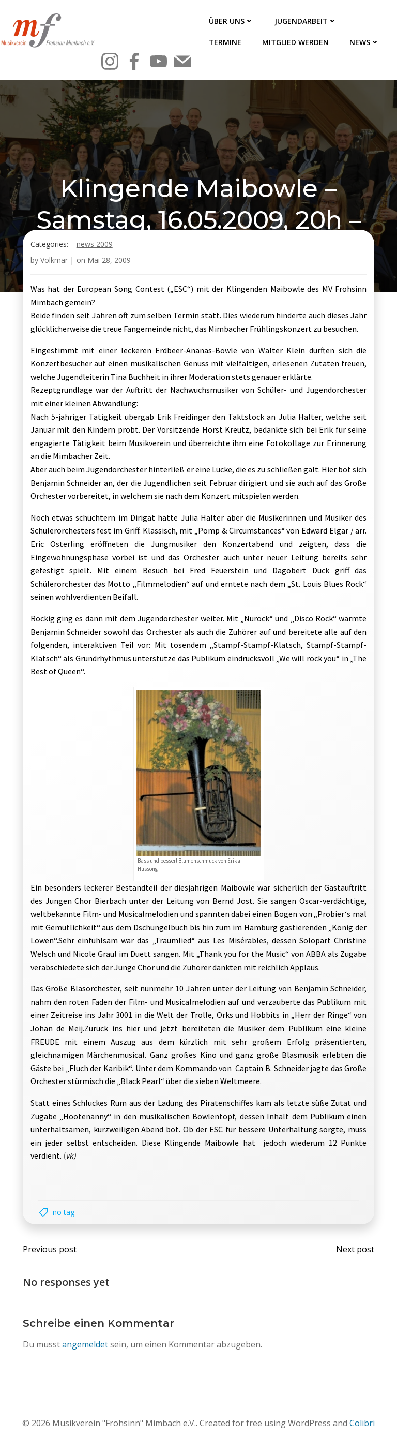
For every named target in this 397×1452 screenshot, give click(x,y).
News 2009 (95, 245)
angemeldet (85, 1345)
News (364, 42)
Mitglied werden (295, 42)
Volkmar (54, 261)
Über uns (231, 21)
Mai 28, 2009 (109, 261)
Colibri (362, 1424)
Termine (225, 42)
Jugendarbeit (305, 21)
